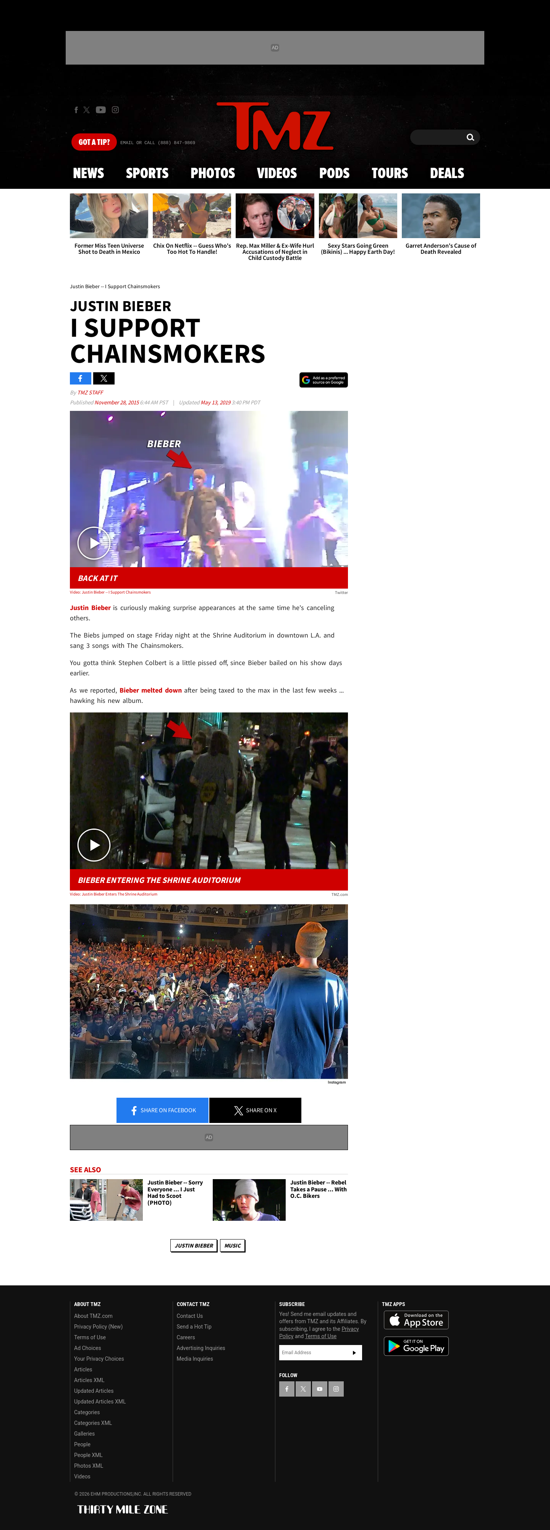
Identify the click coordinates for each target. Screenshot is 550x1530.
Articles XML (89, 1380)
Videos (277, 174)
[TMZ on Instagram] (115, 110)
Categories (87, 1412)
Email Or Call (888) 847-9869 (157, 143)
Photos (213, 174)
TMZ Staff (90, 392)
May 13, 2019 (216, 402)
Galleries (84, 1434)
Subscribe (354, 1352)
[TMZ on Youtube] (101, 109)
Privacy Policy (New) (98, 1327)
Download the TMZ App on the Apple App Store (416, 1320)
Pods (334, 174)
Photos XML (88, 1466)
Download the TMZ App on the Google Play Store (416, 1346)
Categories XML (93, 1423)
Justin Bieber (194, 1245)
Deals (447, 174)
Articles (83, 1369)
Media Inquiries (195, 1359)
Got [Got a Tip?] (94, 143)
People (82, 1444)
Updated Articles (93, 1391)
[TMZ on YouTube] (319, 1389)
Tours (390, 174)
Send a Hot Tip (194, 1327)
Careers (186, 1337)
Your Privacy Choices (99, 1359)
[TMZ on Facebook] (76, 110)
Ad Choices (87, 1348)
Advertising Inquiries (201, 1348)
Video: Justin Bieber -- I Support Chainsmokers (110, 592)
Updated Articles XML (100, 1402)
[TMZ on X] (87, 110)
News (88, 174)
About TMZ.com (93, 1316)
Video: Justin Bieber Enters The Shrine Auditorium (113, 894)
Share (162, 1110)
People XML (88, 1455)
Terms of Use (90, 1337)
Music (232, 1245)
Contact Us (190, 1316)
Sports (147, 174)
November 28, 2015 (117, 402)
